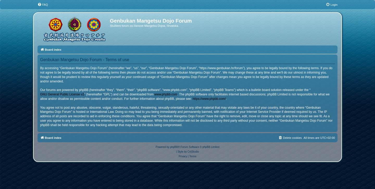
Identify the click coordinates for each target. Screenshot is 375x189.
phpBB (174, 147)
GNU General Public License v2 (62, 94)
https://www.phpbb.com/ (209, 99)
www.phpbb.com (165, 94)
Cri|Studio (193, 151)
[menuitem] (43, 5)
